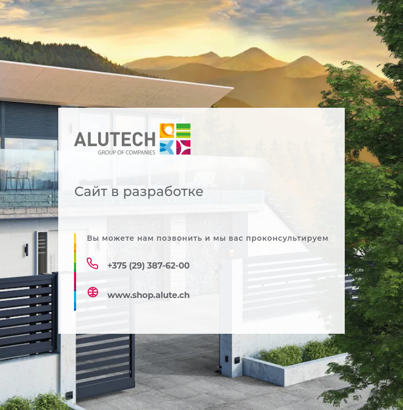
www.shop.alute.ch (148, 295)
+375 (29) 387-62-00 (148, 266)
